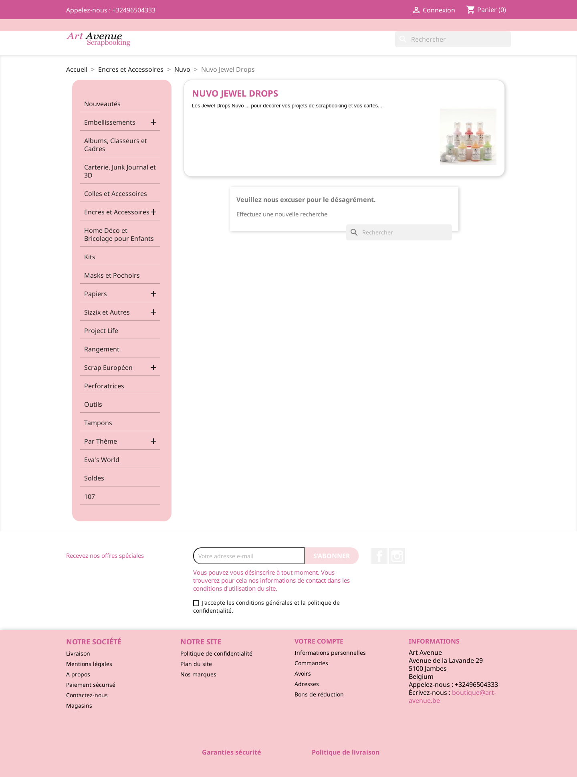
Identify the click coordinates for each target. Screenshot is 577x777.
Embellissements (109, 122)
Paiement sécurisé (90, 684)
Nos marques (198, 674)
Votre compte (319, 641)
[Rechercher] (453, 39)
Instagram (397, 556)
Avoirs (303, 673)
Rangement (101, 349)
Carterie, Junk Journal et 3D (120, 171)
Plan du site (196, 664)
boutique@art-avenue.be (452, 696)
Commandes (311, 663)
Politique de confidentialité (216, 653)
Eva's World (101, 459)
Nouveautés (102, 103)
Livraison (78, 653)
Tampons (98, 422)
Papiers (95, 293)
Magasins (79, 705)
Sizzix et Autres (107, 312)
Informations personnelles (330, 652)
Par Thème (100, 441)
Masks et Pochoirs (112, 275)
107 (89, 496)
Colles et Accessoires (115, 193)
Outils (93, 404)
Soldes (94, 478)
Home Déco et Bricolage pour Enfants (119, 234)
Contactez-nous (87, 695)
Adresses (307, 684)
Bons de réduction (319, 694)
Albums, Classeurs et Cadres (115, 144)
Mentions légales (89, 664)
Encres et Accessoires (116, 212)
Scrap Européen (108, 367)
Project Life (101, 330)
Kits (89, 256)
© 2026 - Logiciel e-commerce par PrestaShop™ (289, 767)
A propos (78, 674)
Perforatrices (104, 385)
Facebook (379, 556)
